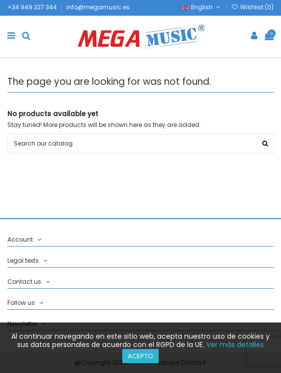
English (202, 7)
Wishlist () (252, 7)
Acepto (140, 356)
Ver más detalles (235, 344)
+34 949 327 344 (32, 7)
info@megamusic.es (98, 7)
